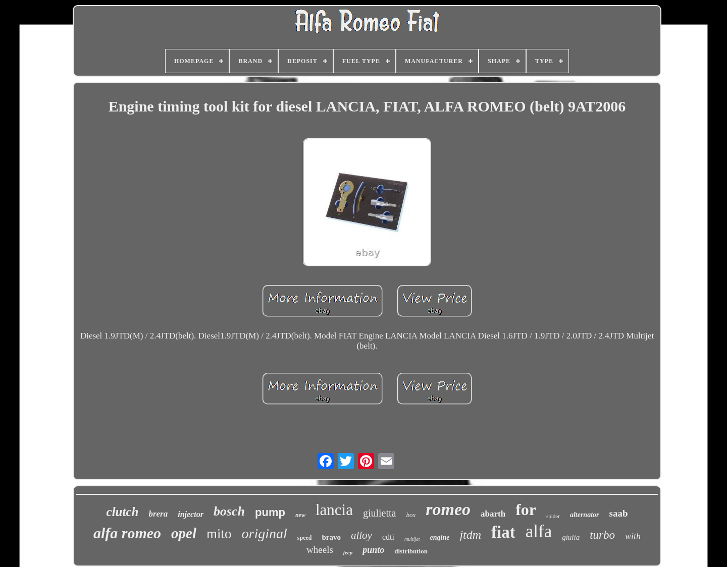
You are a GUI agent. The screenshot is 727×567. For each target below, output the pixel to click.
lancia (334, 510)
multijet (412, 539)
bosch (229, 511)
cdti (388, 537)
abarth (493, 514)
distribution (411, 551)
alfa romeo (127, 533)
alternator (584, 515)
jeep (347, 552)
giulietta (379, 513)
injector (190, 514)
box (411, 515)
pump (270, 512)
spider (553, 516)
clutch (123, 512)
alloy (361, 535)
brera (158, 514)
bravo (331, 537)
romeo (448, 509)
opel (183, 533)
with (633, 536)
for (525, 509)
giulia (571, 537)
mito (219, 533)
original (264, 533)
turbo (602, 535)
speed (304, 537)
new (300, 515)
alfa (539, 531)
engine (440, 537)
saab (618, 513)
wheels (319, 549)
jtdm (470, 534)
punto (373, 550)
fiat (503, 532)
